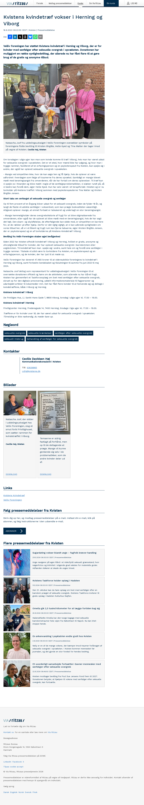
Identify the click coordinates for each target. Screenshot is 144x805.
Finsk (34, 792)
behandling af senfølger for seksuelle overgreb (52, 339)
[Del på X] (20, 37)
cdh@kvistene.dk (31, 371)
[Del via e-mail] (40, 37)
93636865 (32, 367)
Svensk (28, 792)
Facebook (17, 762)
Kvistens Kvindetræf (14, 495)
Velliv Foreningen (12, 500)
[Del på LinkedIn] (15, 37)
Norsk (21, 792)
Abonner (15, 531)
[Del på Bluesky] (30, 37)
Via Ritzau (52, 732)
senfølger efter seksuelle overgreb (73, 333)
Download (11, 474)
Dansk (6, 792)
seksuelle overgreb (14, 333)
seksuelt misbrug (13, 339)
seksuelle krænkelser (40, 333)
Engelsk (13, 792)
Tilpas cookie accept (13, 767)
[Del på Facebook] (10, 37)
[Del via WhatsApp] (35, 37)
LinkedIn (7, 762)
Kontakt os (8, 732)
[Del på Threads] (25, 37)
